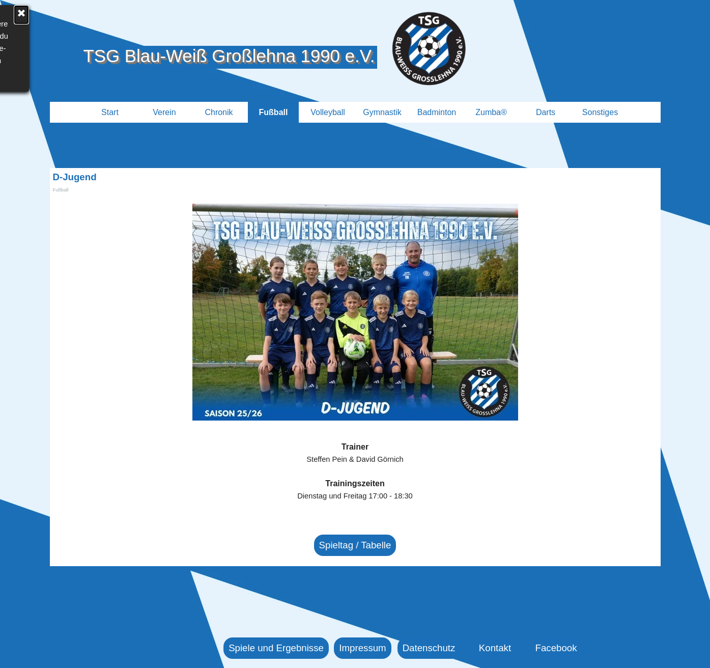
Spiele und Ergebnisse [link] (276, 648)
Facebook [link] (556, 648)
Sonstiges (600, 112)
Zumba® (491, 112)
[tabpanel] (355, 477)
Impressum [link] (362, 648)
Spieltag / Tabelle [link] (355, 545)
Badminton (437, 112)
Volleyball (327, 112)
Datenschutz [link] (429, 648)
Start (110, 112)
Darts (545, 112)
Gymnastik (382, 112)
